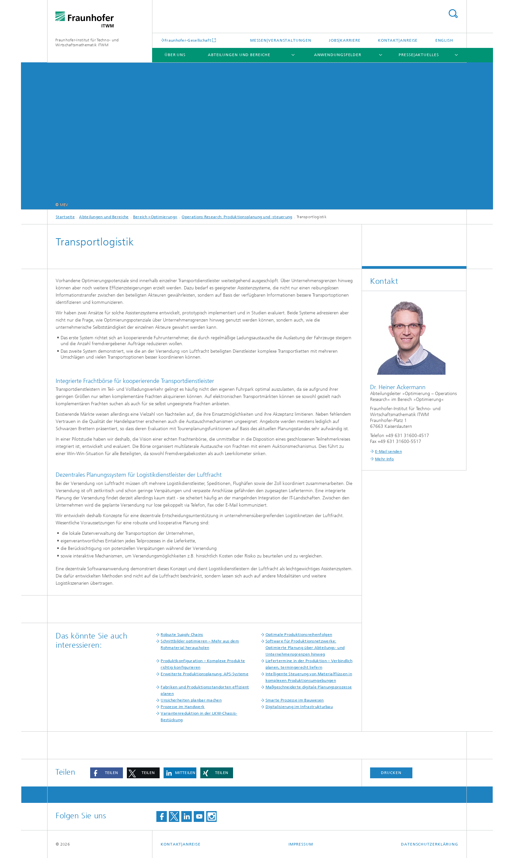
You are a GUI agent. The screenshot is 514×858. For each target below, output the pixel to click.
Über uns (175, 54)
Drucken (391, 772)
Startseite (65, 217)
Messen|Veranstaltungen (280, 40)
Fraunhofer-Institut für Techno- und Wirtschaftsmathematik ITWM (87, 42)
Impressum (300, 844)
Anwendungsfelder (337, 54)
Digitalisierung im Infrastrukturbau (299, 706)
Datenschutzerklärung (429, 844)
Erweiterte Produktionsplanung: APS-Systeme (204, 674)
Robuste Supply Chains (182, 634)
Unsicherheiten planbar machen (191, 700)
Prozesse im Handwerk (183, 706)
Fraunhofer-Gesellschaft (188, 40)
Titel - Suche (453, 13)
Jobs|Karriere (345, 40)
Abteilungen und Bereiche (239, 54)
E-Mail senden (388, 451)
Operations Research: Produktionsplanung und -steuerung (237, 217)
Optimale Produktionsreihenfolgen (299, 634)
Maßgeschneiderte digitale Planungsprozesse (309, 687)
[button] (106, 772)
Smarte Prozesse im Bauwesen (295, 700)
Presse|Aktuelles (419, 54)
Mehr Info (384, 459)
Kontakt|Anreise (398, 40)
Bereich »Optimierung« (155, 217)
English (444, 40)
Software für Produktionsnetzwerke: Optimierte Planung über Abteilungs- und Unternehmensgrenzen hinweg (305, 648)
